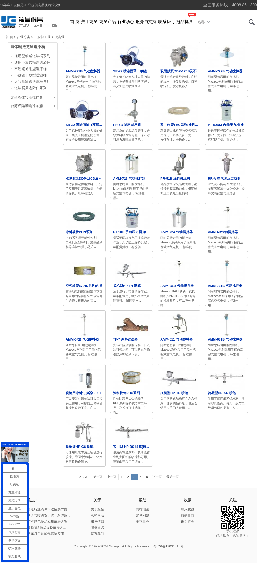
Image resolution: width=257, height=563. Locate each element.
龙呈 (251, 22)
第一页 (97, 477)
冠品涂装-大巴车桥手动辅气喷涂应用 (37, 534)
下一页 (157, 477)
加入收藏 (187, 509)
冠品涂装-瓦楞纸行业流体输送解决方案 (38, 509)
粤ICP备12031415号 (168, 546)
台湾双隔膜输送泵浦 (27, 106)
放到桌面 (187, 515)
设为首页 (187, 521)
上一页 (111, 477)
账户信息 (97, 521)
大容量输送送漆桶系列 (32, 81)
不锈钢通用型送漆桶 (30, 69)
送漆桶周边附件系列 (30, 88)
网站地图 (142, 509)
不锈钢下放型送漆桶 (30, 75)
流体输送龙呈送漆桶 (28, 47)
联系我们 (166, 21)
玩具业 (60, 37)
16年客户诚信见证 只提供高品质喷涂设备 (30, 5)
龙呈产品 (107, 21)
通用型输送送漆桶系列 (32, 56)
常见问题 (142, 515)
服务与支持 (146, 21)
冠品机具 (184, 21)
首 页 (74, 21)
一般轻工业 (42, 37)
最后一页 (172, 477)
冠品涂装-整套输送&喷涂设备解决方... (38, 528)
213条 (83, 477)
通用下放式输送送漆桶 (32, 62)
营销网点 (97, 515)
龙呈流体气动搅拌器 (27, 97)
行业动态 (126, 21)
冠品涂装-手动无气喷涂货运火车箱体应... (40, 515)
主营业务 (142, 521)
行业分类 (23, 37)
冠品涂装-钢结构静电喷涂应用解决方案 (38, 521)
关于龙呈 (89, 21)
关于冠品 (97, 509)
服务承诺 (97, 528)
